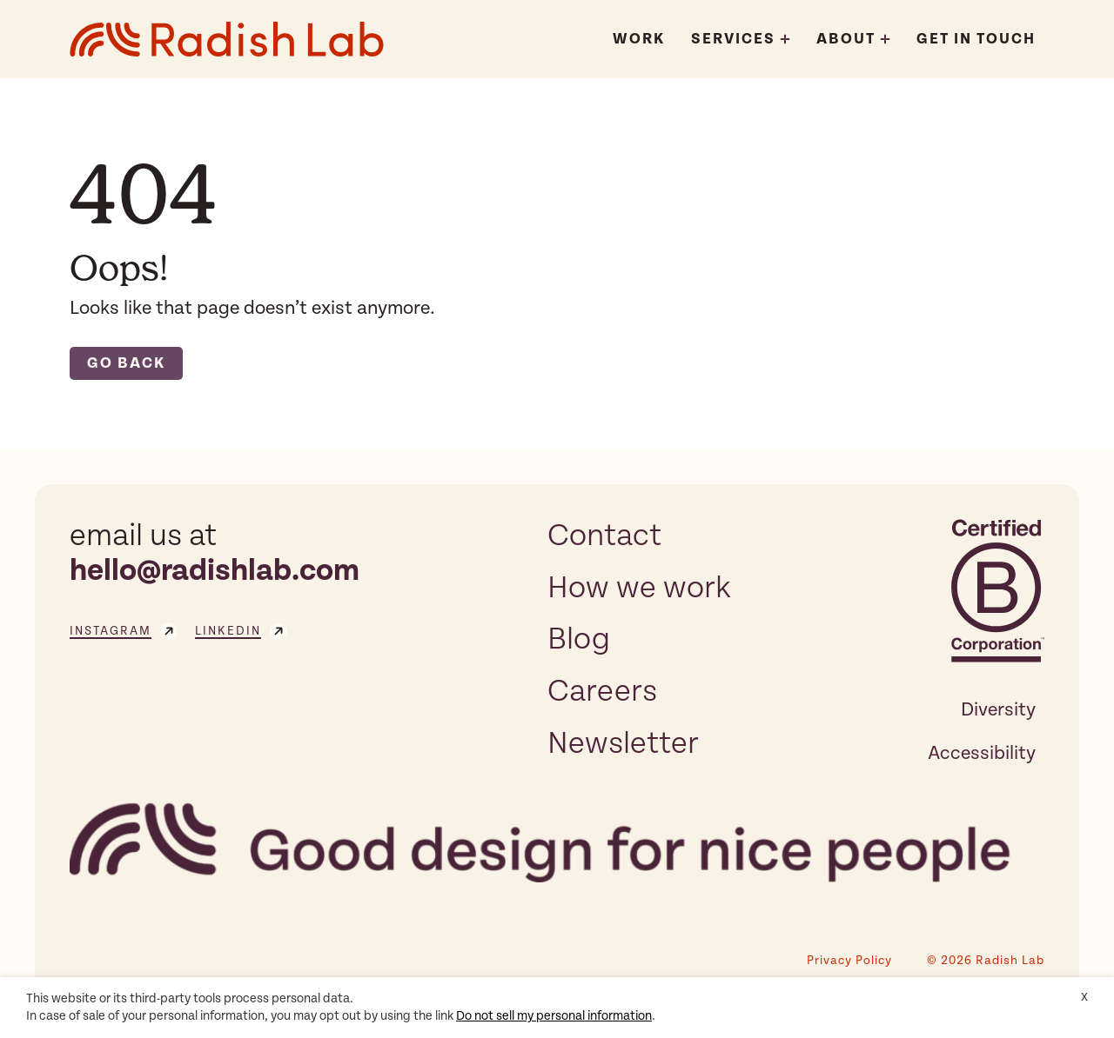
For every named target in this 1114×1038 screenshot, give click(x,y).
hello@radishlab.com (214, 571)
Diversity (998, 709)
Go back (126, 363)
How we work (639, 587)
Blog (578, 638)
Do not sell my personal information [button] (554, 1015)
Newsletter (623, 743)
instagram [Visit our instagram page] (124, 631)
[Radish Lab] (227, 39)
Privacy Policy (849, 960)
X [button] (1084, 997)
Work (639, 39)
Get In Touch (976, 39)
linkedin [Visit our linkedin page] (241, 631)
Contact (604, 535)
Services (733, 39)
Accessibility (982, 752)
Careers (602, 691)
